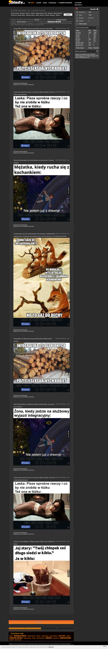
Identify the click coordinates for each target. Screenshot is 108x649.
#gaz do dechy (45, 320)
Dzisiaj (90, 48)
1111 (85, 56)
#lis (30, 320)
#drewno (56, 215)
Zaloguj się (16, 84)
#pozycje (34, 385)
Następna (39, 622)
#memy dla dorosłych (55, 385)
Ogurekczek (85, 57)
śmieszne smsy (18, 639)
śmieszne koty (65, 638)
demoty (49, 638)
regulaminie (51, 647)
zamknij (104, 646)
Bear (78, 36)
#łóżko (26, 141)
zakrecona (80, 45)
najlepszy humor (27, 638)
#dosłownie (55, 141)
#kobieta (32, 73)
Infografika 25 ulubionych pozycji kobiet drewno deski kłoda (33, 28)
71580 (89, 15)
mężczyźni (61, 636)
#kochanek (47, 215)
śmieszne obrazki (54, 21)
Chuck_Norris (80, 44)
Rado (78, 41)
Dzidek (77, 54)
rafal (78, 38)
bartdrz (77, 57)
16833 (89, 12)
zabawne (68, 635)
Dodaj (45, 2)
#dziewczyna (23, 73)
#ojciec (25, 597)
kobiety (11, 635)
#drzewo (24, 320)
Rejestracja (78, 5)
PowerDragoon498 (92, 56)
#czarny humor (38, 215)
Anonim (79, 32)
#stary (38, 597)
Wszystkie (96, 48)
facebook (11, 639)
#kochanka (29, 215)
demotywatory (22, 21)
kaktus (78, 39)
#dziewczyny (47, 73)
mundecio (92, 54)
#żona (22, 459)
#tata (32, 597)
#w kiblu (51, 597)
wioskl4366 (83, 54)
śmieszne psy (56, 638)
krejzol (79, 33)
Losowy (38, 2)
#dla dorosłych (43, 385)
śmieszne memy (20, 636)
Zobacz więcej (83, 23)
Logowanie (78, 2)
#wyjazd (40, 459)
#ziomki (36, 320)
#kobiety (39, 73)
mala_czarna (80, 42)
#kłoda (47, 141)
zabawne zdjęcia (16, 638)
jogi (88, 54)
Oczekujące (52, 2)
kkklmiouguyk (79, 56)
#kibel (44, 597)
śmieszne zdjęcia (61, 19)
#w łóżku (40, 141)
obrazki (36, 19)
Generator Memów (65, 2)
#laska (55, 73)
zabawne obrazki (31, 635)
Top (31, 2)
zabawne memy (45, 635)
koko (78, 35)
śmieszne (38, 635)
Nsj (81, 57)
